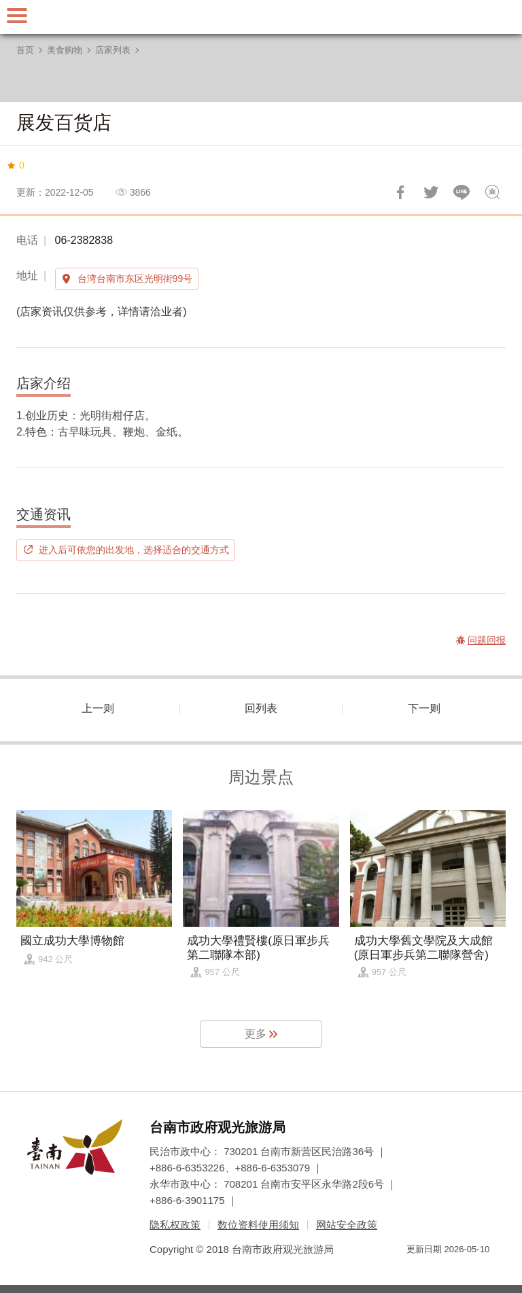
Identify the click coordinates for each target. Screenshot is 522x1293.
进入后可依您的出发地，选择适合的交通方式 (134, 549)
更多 (255, 1034)
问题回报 (492, 192)
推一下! (431, 192)
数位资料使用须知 (258, 1224)
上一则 (98, 708)
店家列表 (112, 50)
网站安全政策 (346, 1224)
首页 (25, 50)
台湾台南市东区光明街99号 (135, 278)
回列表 (261, 708)
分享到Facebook (400, 192)
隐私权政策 (175, 1224)
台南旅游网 (261, 17)
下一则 (424, 708)
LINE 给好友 (461, 192)
